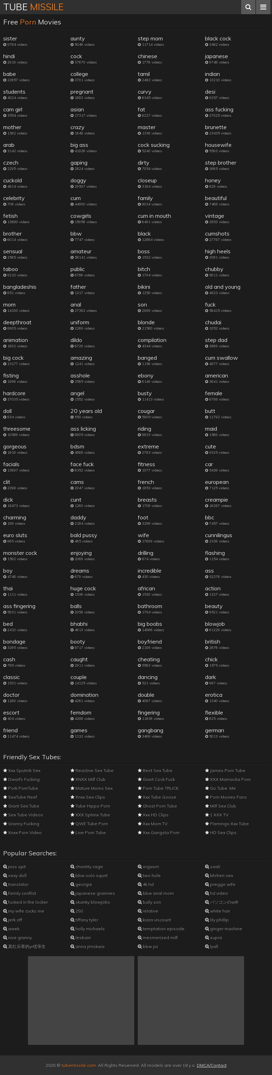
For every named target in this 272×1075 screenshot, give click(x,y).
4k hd (146, 884)
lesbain (80, 937)
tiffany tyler (84, 919)
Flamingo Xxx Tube (227, 823)
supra (213, 937)
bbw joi (148, 946)
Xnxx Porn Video (22, 832)
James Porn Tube (225, 770)
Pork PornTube (20, 788)
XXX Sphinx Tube (90, 814)
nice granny (17, 937)
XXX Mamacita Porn (228, 779)
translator (15, 884)
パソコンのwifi (221, 902)
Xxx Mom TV (153, 823)
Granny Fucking (21, 823)
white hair (217, 911)
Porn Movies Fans (226, 797)
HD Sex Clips (221, 832)
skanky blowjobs (90, 902)
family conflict (19, 893)
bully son (149, 902)
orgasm (148, 866)
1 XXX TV (216, 814)
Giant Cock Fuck (156, 779)
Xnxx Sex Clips (87, 797)
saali (212, 866)
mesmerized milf (158, 937)
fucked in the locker (25, 902)
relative (148, 911)
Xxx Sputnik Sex (21, 770)
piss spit (14, 866)
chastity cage (86, 866)
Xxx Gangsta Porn (159, 832)
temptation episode (161, 928)
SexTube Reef (20, 797)
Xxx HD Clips (153, 814)
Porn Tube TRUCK (158, 788)
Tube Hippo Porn (90, 806)
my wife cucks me (23, 911)
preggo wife (220, 884)
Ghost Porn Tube (157, 806)
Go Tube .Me (220, 788)
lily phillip (217, 919)
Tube (33, 7)
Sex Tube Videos (23, 814)
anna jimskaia (87, 946)
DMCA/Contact (212, 1065)
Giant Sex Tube (21, 806)
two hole (149, 875)
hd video (216, 893)
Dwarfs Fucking (21, 779)
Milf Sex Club (220, 806)
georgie (81, 884)
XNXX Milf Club (88, 779)
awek (11, 928)
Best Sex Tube (155, 770)
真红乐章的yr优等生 (24, 946)
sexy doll (15, 875)
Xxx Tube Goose (157, 797)
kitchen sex (219, 875)
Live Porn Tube (88, 832)
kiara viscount (154, 919)
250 (76, 911)
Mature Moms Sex (91, 788)
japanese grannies (92, 893)
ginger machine (223, 928)
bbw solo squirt (89, 875)
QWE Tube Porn (89, 823)
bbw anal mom (156, 893)
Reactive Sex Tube (92, 770)
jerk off (12, 919)
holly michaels (87, 928)
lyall (211, 946)
